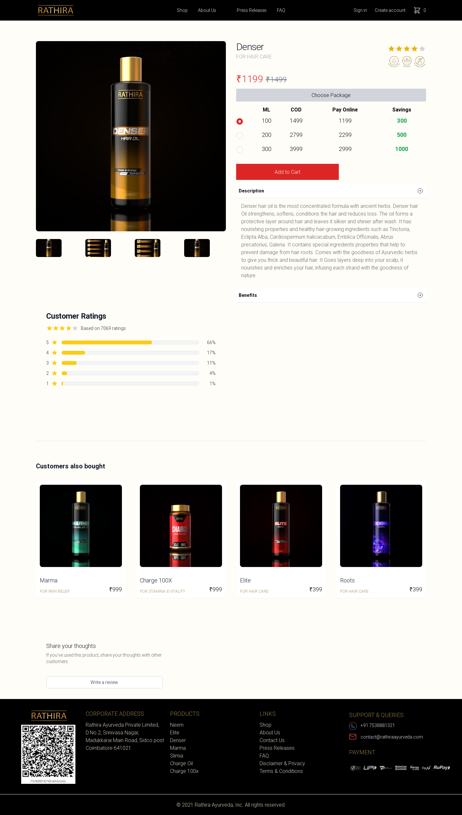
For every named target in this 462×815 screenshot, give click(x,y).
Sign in (360, 10)
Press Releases (252, 10)
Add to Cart (287, 172)
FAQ (281, 10)
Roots (347, 580)
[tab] (49, 248)
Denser (178, 740)
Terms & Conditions (281, 771)
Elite (245, 580)
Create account (390, 10)
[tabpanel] (131, 136)
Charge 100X (156, 580)
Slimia (176, 755)
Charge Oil (181, 763)
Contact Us (272, 740)
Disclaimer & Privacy (282, 763)
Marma (48, 580)
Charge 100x (184, 771)
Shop (182, 14)
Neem (177, 725)
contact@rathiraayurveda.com (392, 737)
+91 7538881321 (378, 725)
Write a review (104, 682)
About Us (207, 14)
